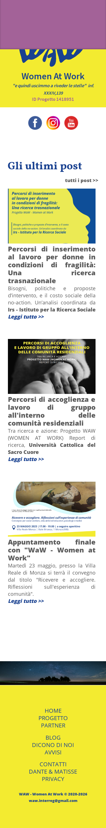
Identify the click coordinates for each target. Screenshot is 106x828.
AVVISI (53, 752)
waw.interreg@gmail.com (53, 800)
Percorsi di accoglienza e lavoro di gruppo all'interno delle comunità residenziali (52, 411)
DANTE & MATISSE (53, 771)
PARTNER (53, 725)
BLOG (53, 737)
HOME (53, 710)
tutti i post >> (81, 180)
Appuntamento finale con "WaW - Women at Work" (52, 549)
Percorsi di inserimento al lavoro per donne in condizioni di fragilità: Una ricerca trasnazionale (52, 264)
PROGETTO (53, 718)
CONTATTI (53, 764)
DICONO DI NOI (53, 745)
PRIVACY (53, 779)
